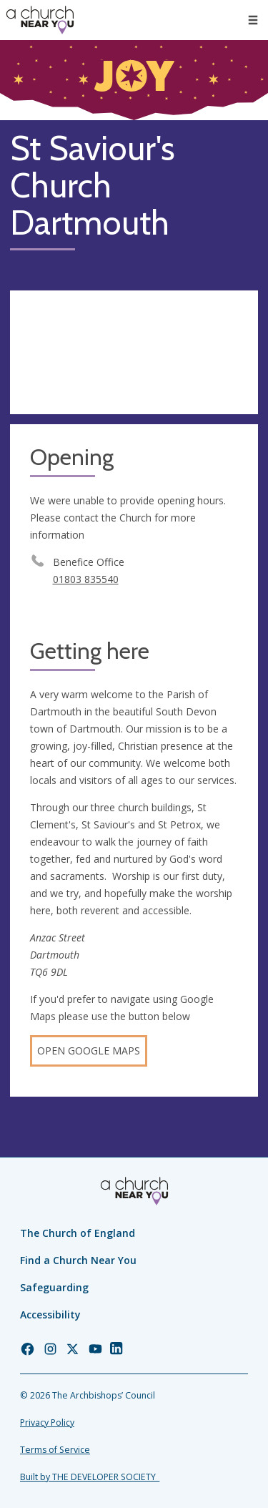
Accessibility (50, 1314)
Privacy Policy (47, 1422)
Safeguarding (54, 1287)
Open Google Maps (88, 1050)
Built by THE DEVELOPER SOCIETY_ (89, 1477)
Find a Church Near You (78, 1260)
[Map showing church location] (134, 352)
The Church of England (77, 1233)
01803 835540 (86, 579)
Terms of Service (55, 1450)
